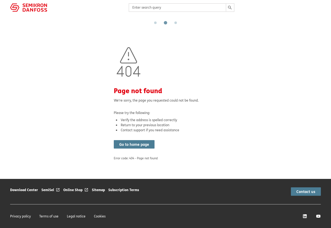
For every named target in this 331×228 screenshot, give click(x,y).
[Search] (230, 8)
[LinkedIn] (304, 216)
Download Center (24, 189)
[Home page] (28, 7)
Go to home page (134, 144)
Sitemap (98, 189)
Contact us (305, 191)
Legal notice (76, 216)
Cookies (100, 216)
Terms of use (48, 216)
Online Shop (73, 189)
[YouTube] (318, 216)
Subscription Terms (123, 189)
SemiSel (47, 189)
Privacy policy (20, 216)
